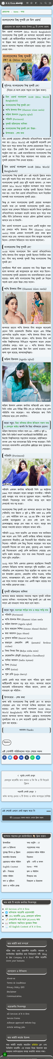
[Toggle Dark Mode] (41, 3)
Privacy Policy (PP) (15, 987)
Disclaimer (11, 991)
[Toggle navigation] (50, 3)
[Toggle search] (45, 3)
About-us (11, 978)
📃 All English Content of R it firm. (23, 926)
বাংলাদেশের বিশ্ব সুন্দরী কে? (18, 105)
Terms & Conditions (16, 983)
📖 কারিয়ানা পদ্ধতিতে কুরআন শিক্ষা (21, 923)
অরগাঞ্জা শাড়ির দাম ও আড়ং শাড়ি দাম (31, 610)
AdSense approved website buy (21, 1022)
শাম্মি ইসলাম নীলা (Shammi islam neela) (25, 110)
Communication (14, 996)
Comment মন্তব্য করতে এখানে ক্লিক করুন (26, 817)
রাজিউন (35, 1044)
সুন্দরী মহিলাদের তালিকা (16, 124)
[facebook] (36, 3)
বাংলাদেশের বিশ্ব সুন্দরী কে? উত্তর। (21, 128)
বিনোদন (7, 742)
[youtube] (27, 3)
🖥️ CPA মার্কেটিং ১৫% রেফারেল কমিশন (23, 916)
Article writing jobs (16, 1027)
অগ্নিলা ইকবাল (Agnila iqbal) (19, 114)
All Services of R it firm (17, 909)
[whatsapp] (32, 3)
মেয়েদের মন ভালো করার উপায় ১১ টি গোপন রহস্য (26, 27)
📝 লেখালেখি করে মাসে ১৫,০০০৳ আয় (22, 919)
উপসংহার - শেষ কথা (15, 133)
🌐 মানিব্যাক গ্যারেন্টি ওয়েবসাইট (19, 912)
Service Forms (13, 1018)
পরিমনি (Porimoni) (15, 119)
